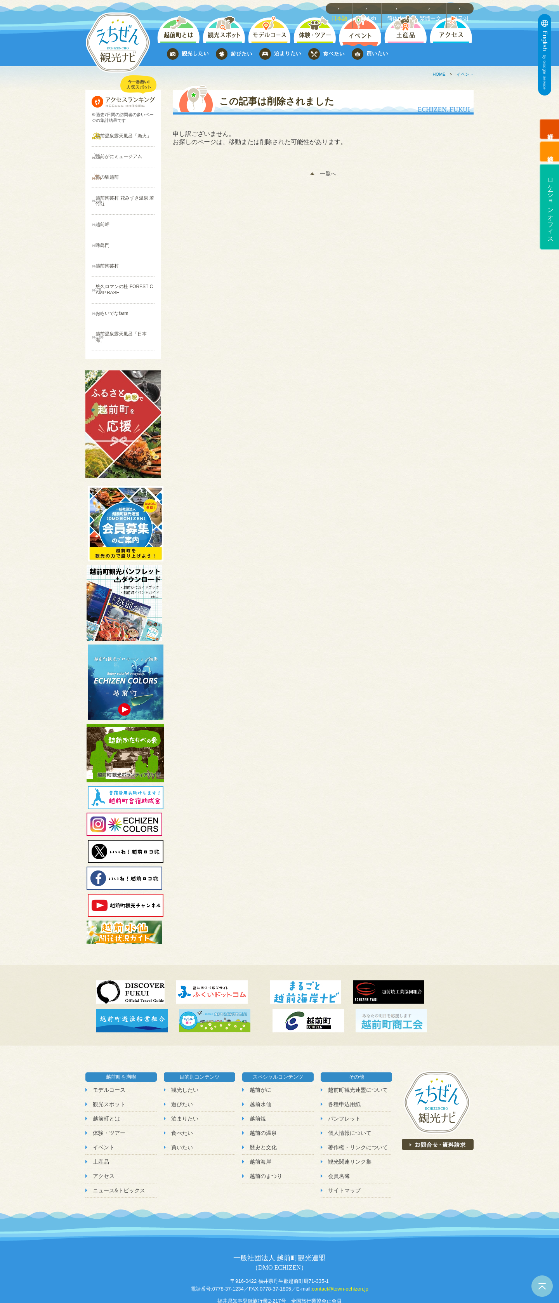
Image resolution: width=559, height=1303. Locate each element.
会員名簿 (339, 1135)
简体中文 (402, 8)
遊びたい (182, 1063)
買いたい (182, 1106)
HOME (439, 74)
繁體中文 (433, 8)
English (373, 8)
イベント (465, 74)
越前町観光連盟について (358, 1049)
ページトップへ (542, 1286)
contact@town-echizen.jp (340, 1248)
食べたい (182, 1092)
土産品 (101, 1120)
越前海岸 (260, 1120)
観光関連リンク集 (350, 1120)
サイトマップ (344, 1150)
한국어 (462, 8)
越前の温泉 (263, 1092)
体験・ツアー (109, 1092)
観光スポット (109, 1063)
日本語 (345, 8)
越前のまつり (266, 1135)
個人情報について (350, 1092)
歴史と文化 (263, 1106)
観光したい (184, 1049)
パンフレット (344, 1077)
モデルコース (109, 1049)
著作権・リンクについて (358, 1106)
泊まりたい (184, 1077)
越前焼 (258, 1077)
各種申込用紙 (344, 1063)
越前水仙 (260, 1063)
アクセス (104, 1135)
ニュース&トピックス (119, 1150)
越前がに (260, 1049)
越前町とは (106, 1077)
